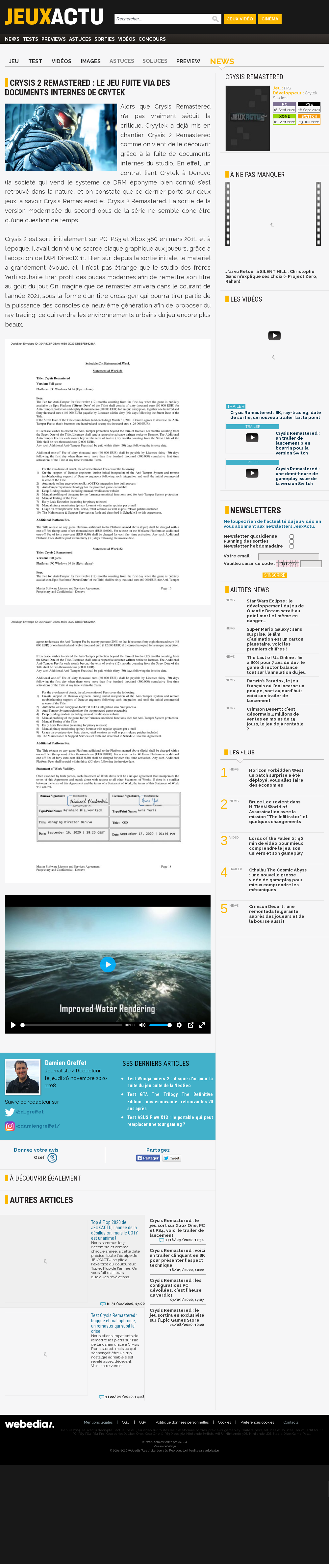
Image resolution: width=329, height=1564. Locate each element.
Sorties (104, 39)
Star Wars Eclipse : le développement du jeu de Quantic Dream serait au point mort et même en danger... (275, 611)
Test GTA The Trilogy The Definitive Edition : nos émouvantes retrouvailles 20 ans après (170, 1101)
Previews (53, 39)
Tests (30, 39)
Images (91, 61)
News (12, 39)
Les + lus (242, 752)
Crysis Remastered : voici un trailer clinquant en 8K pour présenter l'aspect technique (177, 1258)
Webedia (183, 1442)
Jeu (14, 61)
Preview (188, 61)
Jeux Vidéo (240, 18)
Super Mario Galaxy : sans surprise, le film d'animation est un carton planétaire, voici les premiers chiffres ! (275, 639)
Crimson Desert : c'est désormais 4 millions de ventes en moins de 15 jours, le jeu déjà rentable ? (275, 719)
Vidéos (126, 39)
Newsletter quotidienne (250, 536)
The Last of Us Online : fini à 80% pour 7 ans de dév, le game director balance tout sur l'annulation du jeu (276, 665)
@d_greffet (24, 1112)
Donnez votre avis (36, 1150)
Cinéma (270, 18)
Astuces (80, 39)
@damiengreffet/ (32, 1126)
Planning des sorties (246, 541)
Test (35, 61)
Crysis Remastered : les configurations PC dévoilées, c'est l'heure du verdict (176, 1288)
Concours (152, 39)
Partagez (158, 1150)
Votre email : (238, 555)
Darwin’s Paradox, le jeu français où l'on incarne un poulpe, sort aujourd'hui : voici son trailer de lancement (275, 690)
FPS (287, 88)
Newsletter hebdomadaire (253, 546)
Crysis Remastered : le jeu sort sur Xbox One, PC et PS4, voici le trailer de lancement (177, 1228)
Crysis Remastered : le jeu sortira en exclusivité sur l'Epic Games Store (177, 1315)
